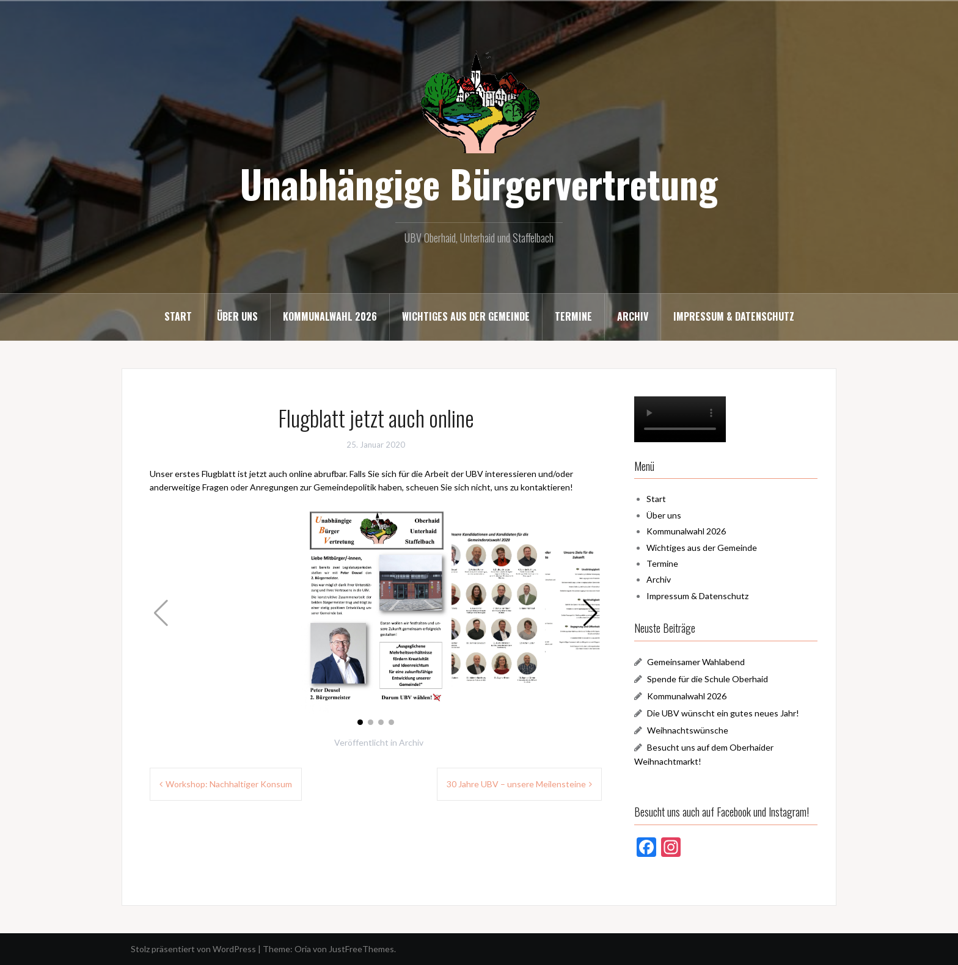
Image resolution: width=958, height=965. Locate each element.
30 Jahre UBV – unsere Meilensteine (516, 784)
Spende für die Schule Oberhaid (707, 679)
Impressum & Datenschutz (733, 316)
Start (178, 316)
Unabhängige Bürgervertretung (479, 183)
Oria (302, 949)
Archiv (632, 316)
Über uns (237, 316)
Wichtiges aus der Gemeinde (466, 316)
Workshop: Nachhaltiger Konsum (229, 784)
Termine (573, 316)
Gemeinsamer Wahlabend (696, 662)
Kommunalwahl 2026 (330, 316)
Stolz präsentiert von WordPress (193, 949)
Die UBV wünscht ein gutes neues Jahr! (723, 713)
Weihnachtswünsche (687, 730)
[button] (590, 613)
